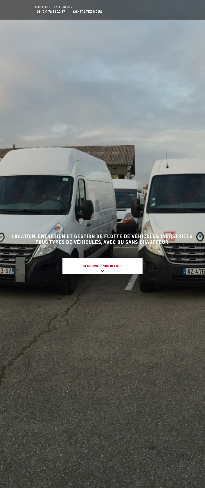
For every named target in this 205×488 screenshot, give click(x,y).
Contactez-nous (87, 12)
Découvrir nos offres (103, 266)
